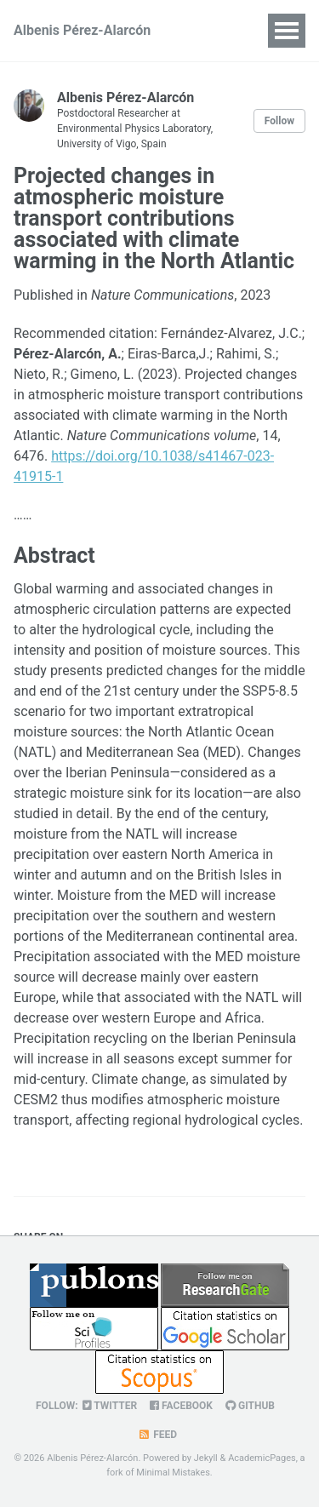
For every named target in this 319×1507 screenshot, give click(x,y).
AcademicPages (262, 1458)
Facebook (181, 1406)
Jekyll (206, 1458)
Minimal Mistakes (173, 1472)
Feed (157, 1435)
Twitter (110, 1406)
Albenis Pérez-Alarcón (82, 30)
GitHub (250, 1406)
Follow (279, 121)
